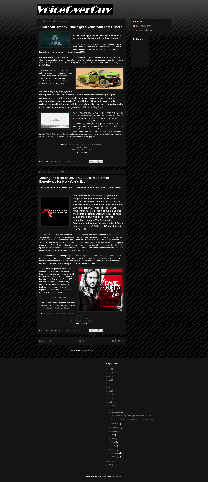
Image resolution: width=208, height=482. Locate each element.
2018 (111, 398)
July (113, 435)
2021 (111, 387)
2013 (111, 465)
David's (108, 240)
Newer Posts (45, 341)
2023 (111, 380)
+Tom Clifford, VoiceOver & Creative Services (82, 144)
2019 (111, 395)
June (113, 438)
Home (82, 341)
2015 (111, 409)
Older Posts (118, 341)
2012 (111, 469)
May (113, 442)
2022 (111, 383)
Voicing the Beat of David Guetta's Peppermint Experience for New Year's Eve (74, 179)
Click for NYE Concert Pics (58, 308)
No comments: (79, 161)
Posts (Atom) (87, 350)
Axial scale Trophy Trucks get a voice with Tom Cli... (132, 416)
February (115, 453)
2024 (111, 376)
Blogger (118, 476)
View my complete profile (144, 30)
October (115, 424)
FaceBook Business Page (81, 150)
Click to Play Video (58, 298)
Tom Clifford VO (143, 26)
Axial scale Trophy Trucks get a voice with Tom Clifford (80, 27)
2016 (111, 406)
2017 (111, 402)
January (115, 457)
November (116, 412)
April (113, 446)
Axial (85, 44)
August (114, 431)
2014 (111, 461)
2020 (111, 391)
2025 (111, 373)
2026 (111, 369)
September (116, 427)
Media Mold (97, 195)
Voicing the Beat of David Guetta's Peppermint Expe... (133, 419)
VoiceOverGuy (82, 147)
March (114, 449)
